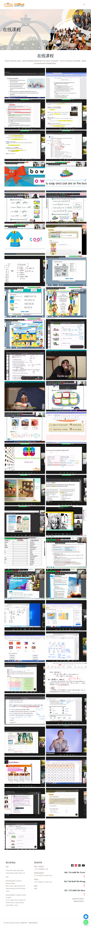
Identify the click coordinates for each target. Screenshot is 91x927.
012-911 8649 (70, 881)
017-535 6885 (71, 890)
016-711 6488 (70, 872)
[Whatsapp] (85, 922)
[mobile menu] (84, 4)
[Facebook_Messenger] (85, 916)
